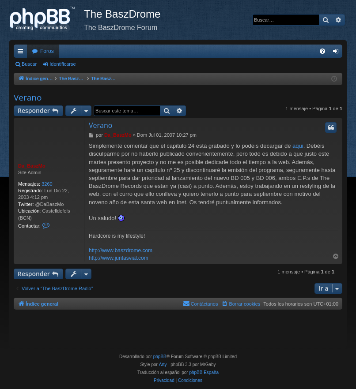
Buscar (29, 64)
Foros (47, 51)
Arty (163, 364)
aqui (297, 145)
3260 (47, 184)
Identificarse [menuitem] (337, 53)
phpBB (160, 356)
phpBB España (204, 372)
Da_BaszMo (31, 165)
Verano (28, 97)
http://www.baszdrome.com (120, 250)
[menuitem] (322, 51)
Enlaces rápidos (22, 53)
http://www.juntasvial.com (118, 258)
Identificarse (62, 64)
